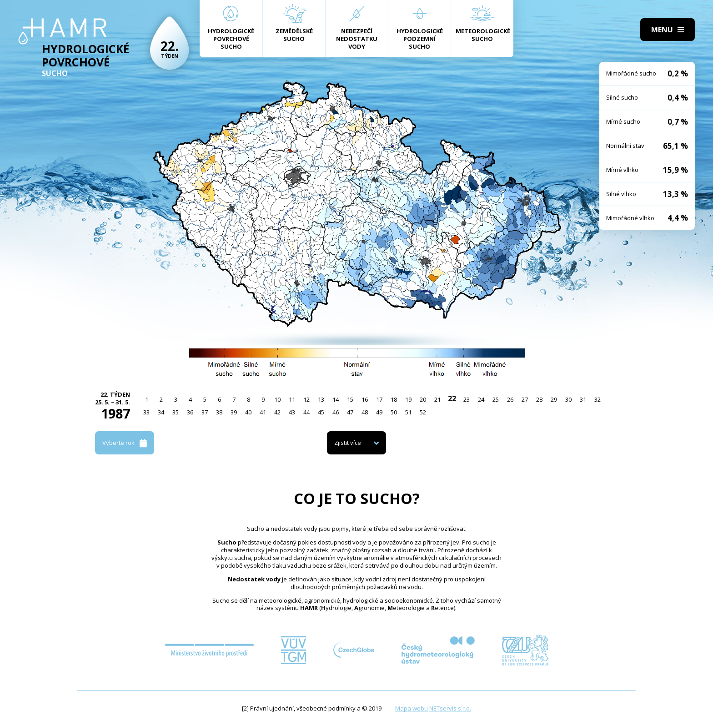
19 (408, 399)
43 (292, 412)
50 (394, 412)
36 (190, 412)
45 (321, 412)
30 (568, 399)
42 (277, 412)
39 (234, 412)
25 (495, 399)
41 (263, 412)
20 (423, 399)
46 (335, 412)
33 (146, 412)
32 (597, 399)
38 (219, 412)
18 (394, 399)
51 (408, 412)
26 (510, 399)
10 (277, 399)
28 (539, 399)
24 (481, 399)
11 (292, 399)
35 (175, 412)
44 (306, 412)
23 (466, 399)
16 (365, 399)
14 (335, 399)
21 (437, 399)
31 (583, 399)
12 (306, 399)
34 (161, 412)
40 (248, 412)
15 (350, 399)
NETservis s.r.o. (450, 708)
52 (423, 412)
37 (204, 412)
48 (365, 412)
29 (554, 399)
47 (350, 412)
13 (321, 399)
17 (379, 399)
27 (525, 399)
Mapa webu (411, 708)
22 (452, 398)
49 (379, 412)
